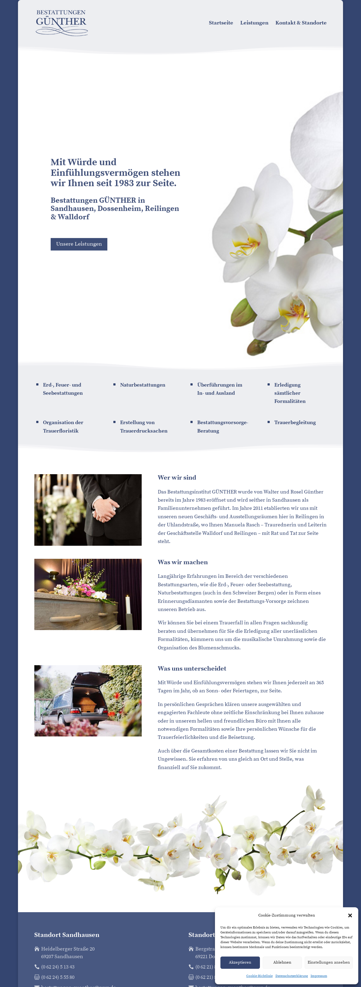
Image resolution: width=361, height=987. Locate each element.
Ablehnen (282, 962)
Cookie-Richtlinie (259, 976)
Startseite (221, 23)
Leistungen (254, 23)
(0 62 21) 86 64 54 (213, 967)
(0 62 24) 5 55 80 (57, 977)
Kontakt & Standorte (301, 23)
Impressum (319, 976)
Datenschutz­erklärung (291, 976)
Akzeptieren (240, 962)
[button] (350, 915)
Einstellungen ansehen (329, 962)
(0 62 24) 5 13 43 (57, 967)
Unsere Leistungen (79, 246)
